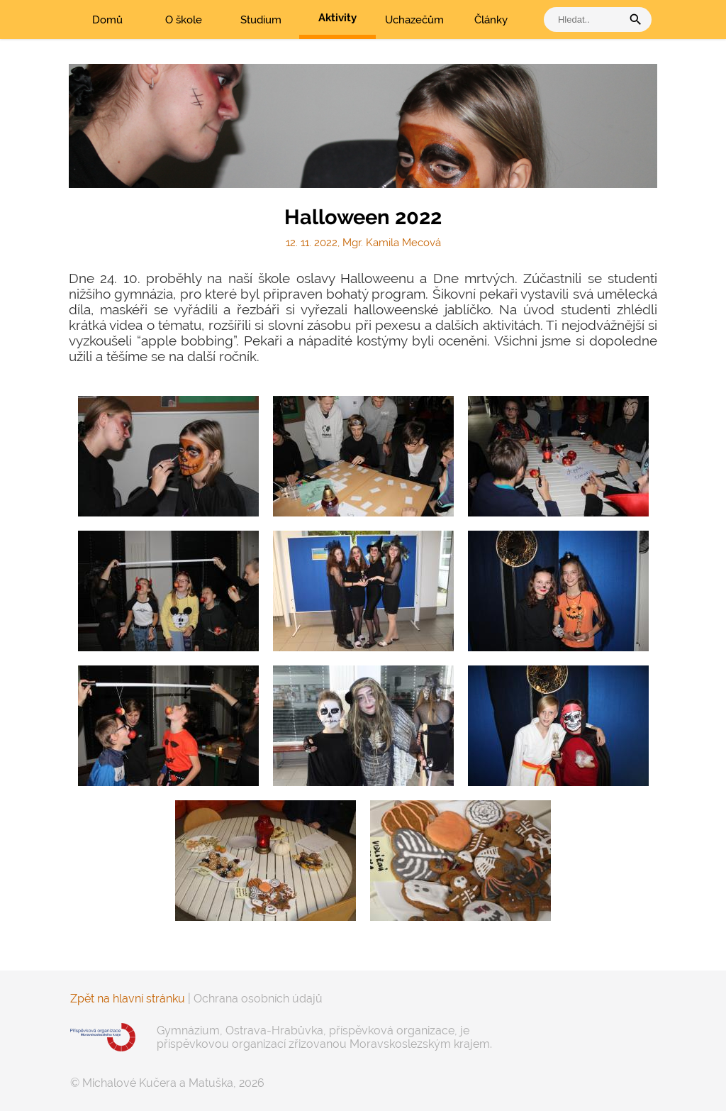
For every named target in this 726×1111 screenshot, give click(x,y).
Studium (260, 19)
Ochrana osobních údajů (258, 998)
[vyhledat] (586, 19)
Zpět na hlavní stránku (127, 998)
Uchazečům (414, 19)
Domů (107, 19)
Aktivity (337, 17)
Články (491, 19)
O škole (183, 19)
